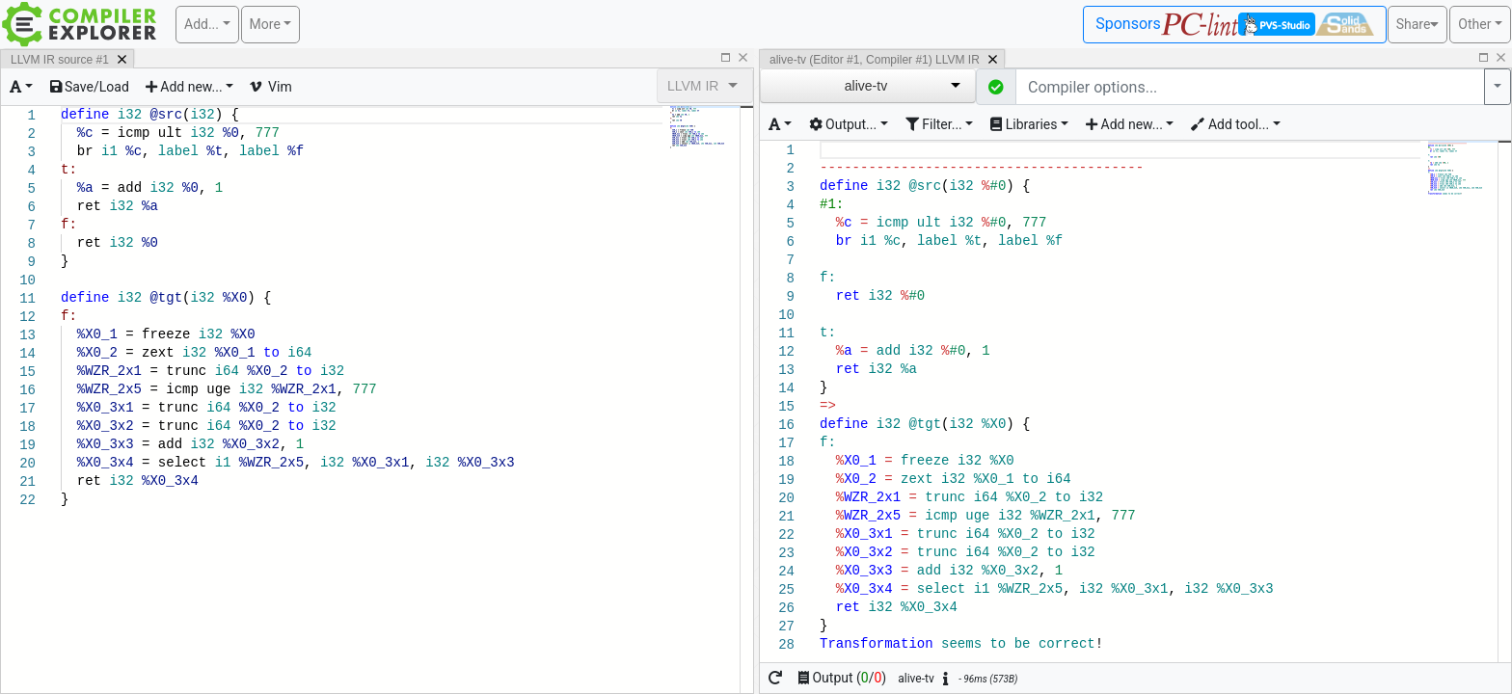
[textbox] (182, 106)
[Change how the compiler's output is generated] (848, 125)
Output (842, 677)
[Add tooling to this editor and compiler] (1235, 125)
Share (1418, 24)
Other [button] (1474, 24)
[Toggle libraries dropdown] (1029, 125)
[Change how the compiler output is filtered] (940, 125)
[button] (996, 86)
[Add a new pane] (189, 86)
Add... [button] (201, 24)
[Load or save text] (89, 86)
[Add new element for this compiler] (1129, 125)
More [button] (265, 24)
